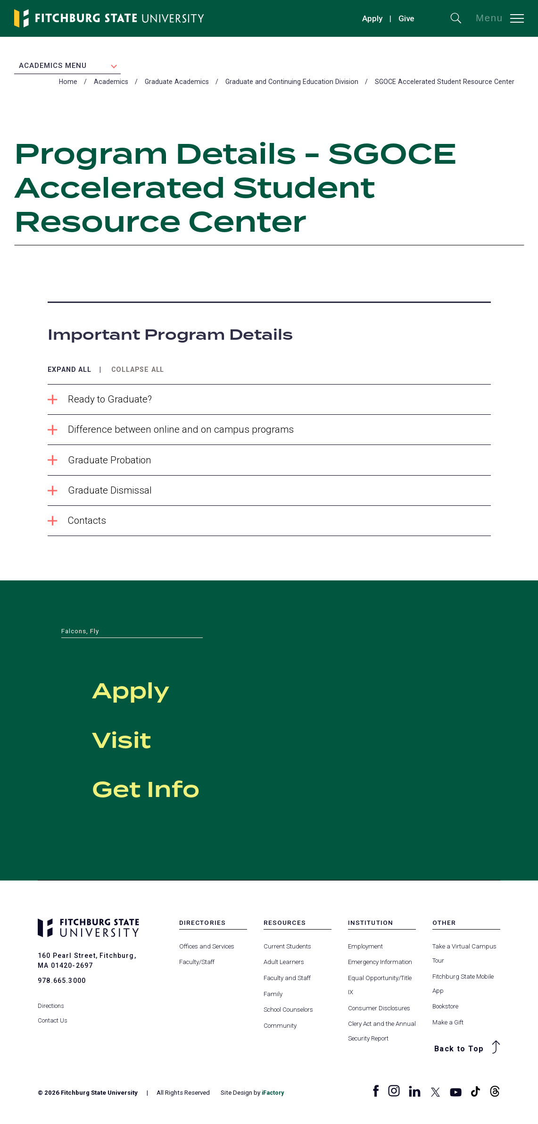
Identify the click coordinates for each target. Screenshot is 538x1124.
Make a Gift (448, 1025)
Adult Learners (284, 965)
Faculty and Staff (287, 981)
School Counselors (288, 1012)
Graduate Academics (177, 84)
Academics (111, 84)
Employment (365, 949)
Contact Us (53, 1015)
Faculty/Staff (197, 965)
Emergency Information (380, 965)
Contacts (78, 524)
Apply (372, 18)
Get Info (173, 790)
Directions (51, 1001)
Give (406, 18)
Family (273, 997)
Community (280, 1028)
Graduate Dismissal (101, 493)
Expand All (71, 372)
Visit (137, 741)
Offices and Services (206, 949)
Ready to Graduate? (101, 402)
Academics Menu (53, 66)
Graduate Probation (101, 463)
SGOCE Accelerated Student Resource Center (444, 84)
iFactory (274, 1095)
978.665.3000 (62, 984)
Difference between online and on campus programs (173, 432)
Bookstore (445, 1010)
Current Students (287, 949)
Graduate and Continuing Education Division (291, 84)
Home (68, 84)
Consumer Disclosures (379, 1011)
